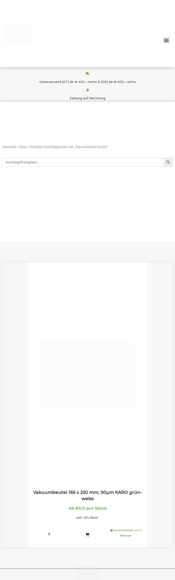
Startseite (9, 147)
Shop (22, 147)
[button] (166, 40)
